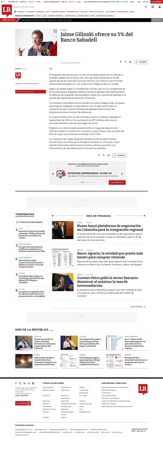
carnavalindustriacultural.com (49, 448)
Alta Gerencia (66, 404)
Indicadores (47, 423)
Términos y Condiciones (110, 414)
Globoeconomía (85, 420)
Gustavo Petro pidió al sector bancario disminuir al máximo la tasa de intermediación (107, 298)
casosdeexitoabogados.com (26, 448)
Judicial (37, 371)
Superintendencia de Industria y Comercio (117, 423)
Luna (44, 16)
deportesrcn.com (21, 451)
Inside (81, 423)
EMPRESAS (40, 12)
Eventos (82, 417)
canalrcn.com (68, 448)
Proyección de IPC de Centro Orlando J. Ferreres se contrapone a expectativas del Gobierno (45, 360)
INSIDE (131, 12)
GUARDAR (141, 72)
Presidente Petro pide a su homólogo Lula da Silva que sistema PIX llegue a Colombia (31, 295)
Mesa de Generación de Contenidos (115, 404)
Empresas (46, 417)
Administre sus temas (25, 102)
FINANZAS (21, 12)
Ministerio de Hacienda (105, 16)
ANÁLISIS (84, 12)
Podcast (46, 428)
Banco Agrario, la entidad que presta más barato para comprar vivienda (110, 272)
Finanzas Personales (68, 420)
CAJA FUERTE (110, 12)
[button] (52, 190)
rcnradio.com (80, 448)
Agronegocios (48, 404)
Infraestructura (66, 423)
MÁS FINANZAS (137, 323)
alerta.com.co (118, 448)
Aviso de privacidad (109, 412)
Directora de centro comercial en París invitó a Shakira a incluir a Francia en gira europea (31, 280)
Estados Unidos (83, 16)
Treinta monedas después (30, 238)
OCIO (48, 12)
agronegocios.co (41, 446)
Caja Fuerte (65, 406)
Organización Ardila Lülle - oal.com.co (139, 446)
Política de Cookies (109, 420)
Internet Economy (49, 425)
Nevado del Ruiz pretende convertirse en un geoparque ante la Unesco (136, 377)
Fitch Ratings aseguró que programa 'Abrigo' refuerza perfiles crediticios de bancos (89, 377)
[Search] (145, 7)
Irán (92, 16)
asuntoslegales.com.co (23, 446)
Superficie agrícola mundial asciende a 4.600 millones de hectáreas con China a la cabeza (32, 250)
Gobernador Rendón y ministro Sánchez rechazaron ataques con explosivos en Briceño (45, 377)
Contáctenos (106, 409)
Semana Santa (70, 16)
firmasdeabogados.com (79, 446)
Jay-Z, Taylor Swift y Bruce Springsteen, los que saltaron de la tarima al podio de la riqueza (135, 360)
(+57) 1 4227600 (21, 412)
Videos (63, 434)
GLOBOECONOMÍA (58, 12)
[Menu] (15, 11)
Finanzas (82, 371)
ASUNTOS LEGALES (96, 12)
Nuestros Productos (109, 406)
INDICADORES (122, 12)
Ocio (81, 425)
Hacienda (22, 289)
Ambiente (128, 371)
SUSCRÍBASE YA (117, 199)
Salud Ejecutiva (85, 428)
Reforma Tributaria (56, 16)
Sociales (46, 434)
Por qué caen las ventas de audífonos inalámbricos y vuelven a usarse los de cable (32, 265)
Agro (21, 245)
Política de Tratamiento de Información (116, 417)
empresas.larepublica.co (58, 446)
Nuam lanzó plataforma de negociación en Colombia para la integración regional (110, 244)
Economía (83, 412)
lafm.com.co (105, 448)
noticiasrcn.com (93, 448)
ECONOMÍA (30, 12)
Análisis (82, 404)
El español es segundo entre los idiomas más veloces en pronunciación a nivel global (32, 310)
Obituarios (65, 425)
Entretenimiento (25, 260)
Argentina (38, 353)
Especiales (65, 417)
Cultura (22, 305)
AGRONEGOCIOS (72, 12)
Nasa (39, 16)
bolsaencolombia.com (98, 446)
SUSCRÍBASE (157, 2)
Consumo (46, 412)
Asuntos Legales (49, 406)
